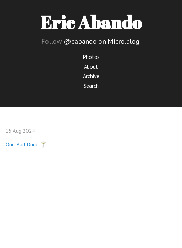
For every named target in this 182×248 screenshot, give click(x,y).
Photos (91, 56)
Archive (91, 76)
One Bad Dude (22, 144)
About (91, 66)
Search (91, 85)
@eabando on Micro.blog (101, 41)
